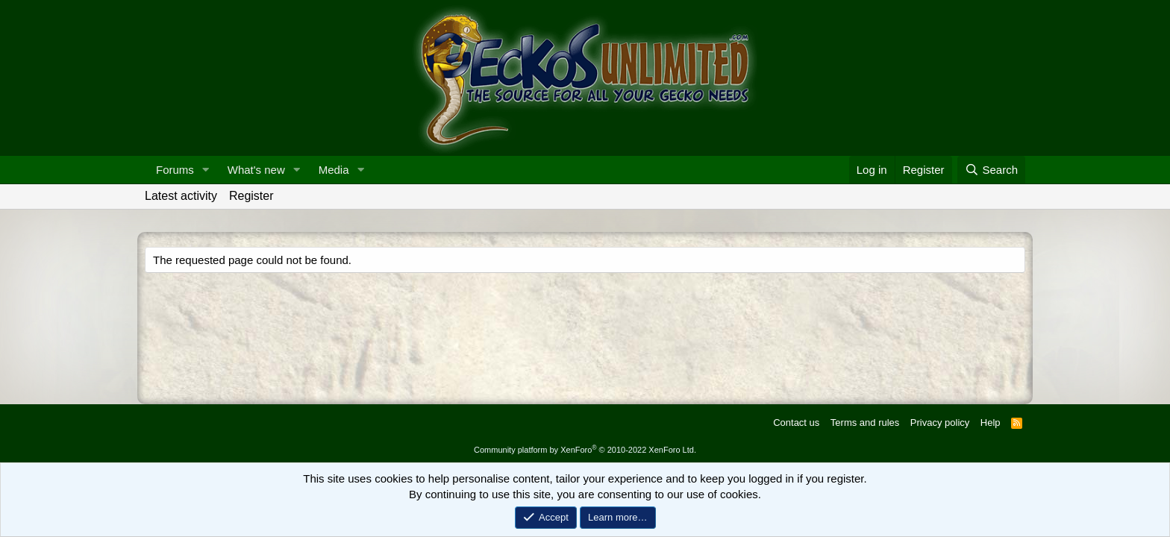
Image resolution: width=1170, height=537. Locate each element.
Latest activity (181, 195)
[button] (205, 169)
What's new (256, 169)
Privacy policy (939, 422)
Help (990, 422)
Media (334, 169)
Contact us (796, 422)
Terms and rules (864, 422)
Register (251, 195)
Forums (175, 169)
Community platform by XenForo (585, 449)
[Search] (991, 169)
